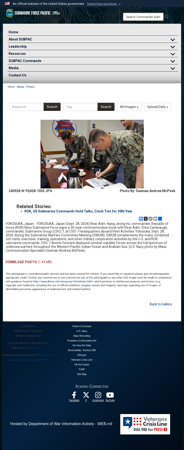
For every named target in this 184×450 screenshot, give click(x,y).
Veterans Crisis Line (81, 360)
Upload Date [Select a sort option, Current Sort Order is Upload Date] (157, 107)
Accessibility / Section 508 (82, 350)
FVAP (82, 369)
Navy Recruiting (81, 336)
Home (13, 32)
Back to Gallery (161, 304)
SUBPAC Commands (93, 61)
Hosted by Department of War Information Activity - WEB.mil (61, 424)
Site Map (81, 374)
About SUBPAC (93, 39)
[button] (104, 3)
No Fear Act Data (82, 345)
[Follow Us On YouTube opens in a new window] (110, 396)
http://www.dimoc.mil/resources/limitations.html (62, 281)
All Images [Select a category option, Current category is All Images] (129, 107)
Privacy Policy (36, 348)
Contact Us (17, 75)
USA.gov (81, 355)
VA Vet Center (81, 364)
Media (93, 68)
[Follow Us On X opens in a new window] (86, 396)
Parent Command (81, 326)
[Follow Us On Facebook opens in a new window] (74, 396)
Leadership (93, 47)
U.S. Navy (81, 331)
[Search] (143, 17)
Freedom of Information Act (81, 340)
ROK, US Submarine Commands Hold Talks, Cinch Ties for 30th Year (78, 211)
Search (52, 107)
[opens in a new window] (98, 396)
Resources (93, 54)
